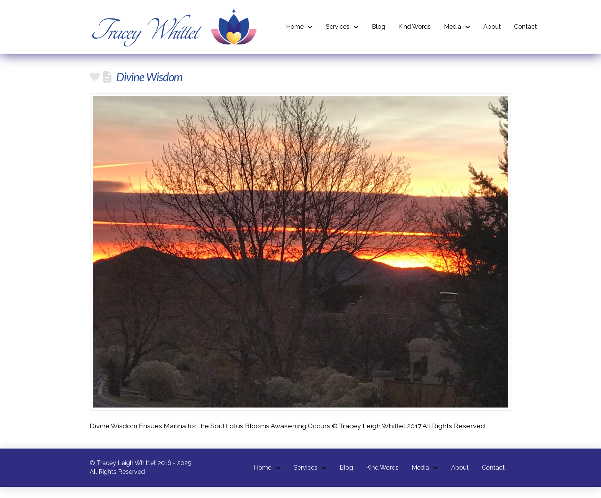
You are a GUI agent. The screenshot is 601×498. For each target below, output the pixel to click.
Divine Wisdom (149, 77)
